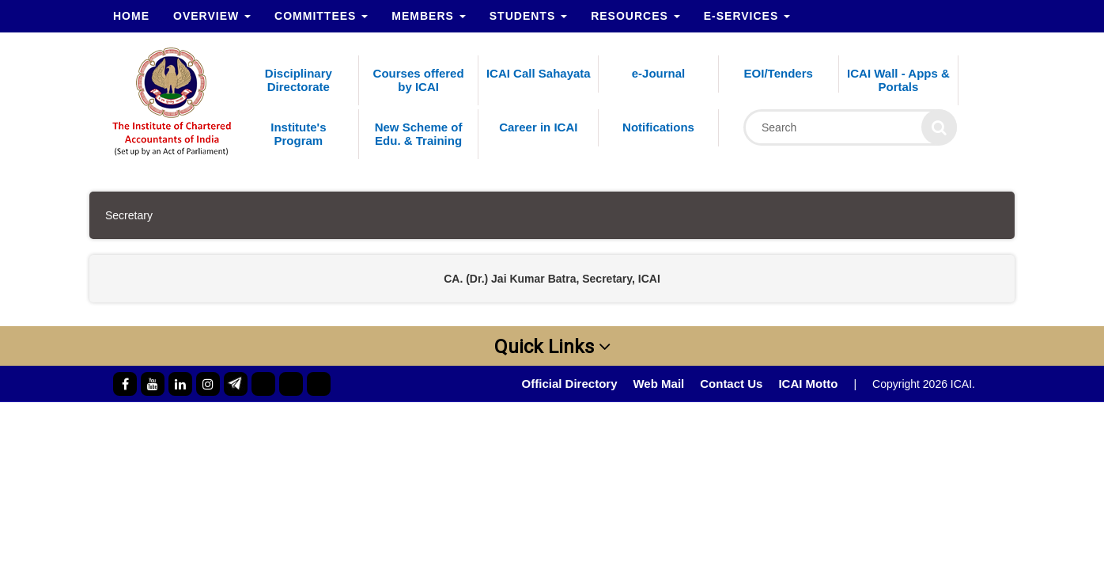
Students (528, 16)
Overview (212, 16)
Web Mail (658, 383)
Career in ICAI (538, 127)
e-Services (747, 16)
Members (428, 16)
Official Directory (570, 383)
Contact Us (731, 383)
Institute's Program (298, 133)
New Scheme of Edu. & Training (419, 133)
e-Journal (659, 73)
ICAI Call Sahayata (538, 73)
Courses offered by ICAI (418, 79)
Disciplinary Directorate (298, 79)
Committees (321, 16)
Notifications (658, 127)
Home (131, 16)
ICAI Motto (807, 383)
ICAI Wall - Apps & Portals (898, 79)
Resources (635, 16)
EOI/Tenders (778, 73)
